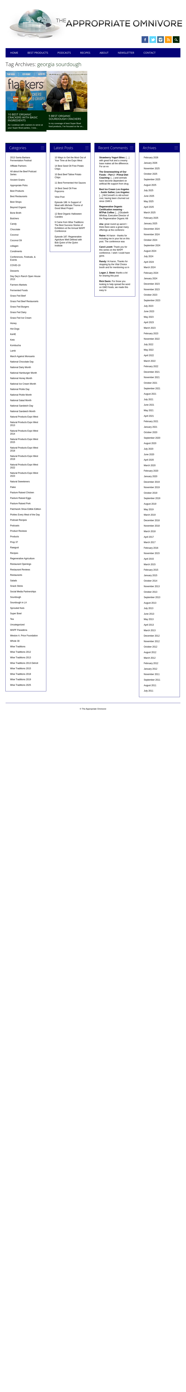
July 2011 (148, 690)
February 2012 (151, 663)
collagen (14, 246)
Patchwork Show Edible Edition (25, 509)
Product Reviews (18, 531)
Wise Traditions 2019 (20, 679)
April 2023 (149, 322)
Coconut (14, 235)
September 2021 (152, 388)
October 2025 (150, 174)
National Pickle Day (20, 389)
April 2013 (149, 625)
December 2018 (152, 520)
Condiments (16, 251)
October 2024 (150, 240)
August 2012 (150, 652)
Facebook (145, 39)
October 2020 (150, 432)
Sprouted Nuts (17, 608)
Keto (12, 340)
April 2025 (149, 207)
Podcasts (64, 52)
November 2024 (152, 234)
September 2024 (152, 245)
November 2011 (152, 674)
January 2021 (150, 427)
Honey (13, 323)
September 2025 (152, 179)
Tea (12, 619)
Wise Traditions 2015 (20, 668)
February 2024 (151, 273)
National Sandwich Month (22, 411)
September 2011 (152, 680)
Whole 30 (15, 641)
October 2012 (150, 646)
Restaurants (16, 575)
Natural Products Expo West (24, 416)
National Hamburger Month (23, 373)
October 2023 (150, 295)
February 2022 (151, 366)
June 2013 (149, 614)
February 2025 (151, 218)
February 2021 (151, 421)
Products (14, 536)
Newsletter (126, 52)
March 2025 (150, 212)
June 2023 (149, 311)
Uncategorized (17, 624)
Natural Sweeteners (20, 481)
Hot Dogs (15, 329)
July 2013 (148, 608)
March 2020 (150, 465)
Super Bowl (16, 613)
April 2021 (149, 416)
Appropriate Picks (19, 185)
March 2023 (150, 328)
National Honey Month (21, 378)
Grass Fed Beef (18, 295)
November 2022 (152, 339)
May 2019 (149, 509)
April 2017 (149, 537)
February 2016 (151, 548)
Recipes (85, 52)
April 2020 (149, 460)
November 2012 (152, 641)
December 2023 (152, 284)
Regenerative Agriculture (22, 558)
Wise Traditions (17, 646)
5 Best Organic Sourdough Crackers (65, 117)
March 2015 (150, 564)
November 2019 (152, 487)
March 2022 (150, 361)
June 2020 (149, 454)
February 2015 (151, 570)
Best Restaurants (18, 196)
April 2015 (149, 559)
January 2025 (150, 223)
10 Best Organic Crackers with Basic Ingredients (23, 117)
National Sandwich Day (21, 405)
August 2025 (150, 185)
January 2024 (150, 278)
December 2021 (152, 372)
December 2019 (152, 482)
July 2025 (148, 190)
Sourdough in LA (18, 602)
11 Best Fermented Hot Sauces (70, 183)
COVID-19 (15, 265)
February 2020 (151, 471)
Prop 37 (14, 542)
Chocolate (15, 229)
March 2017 (150, 542)
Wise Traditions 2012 (20, 652)
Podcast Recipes (18, 520)
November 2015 (152, 553)
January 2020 (150, 476)
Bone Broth (15, 213)
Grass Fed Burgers (19, 306)
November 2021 (152, 377)
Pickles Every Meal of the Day (25, 514)
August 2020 (150, 443)
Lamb (13, 350)
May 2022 (149, 350)
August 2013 (150, 603)
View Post (59, 197)
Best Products (38, 52)
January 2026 (150, 163)
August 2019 (150, 504)
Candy (13, 224)
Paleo (13, 487)
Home (14, 52)
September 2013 (152, 597)
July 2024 (148, 256)
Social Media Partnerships (23, 591)
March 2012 (150, 658)
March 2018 (150, 531)
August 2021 (150, 394)
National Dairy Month (20, 367)
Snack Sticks (16, 586)
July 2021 (148, 399)
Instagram (160, 39)
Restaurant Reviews (20, 569)
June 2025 (149, 196)
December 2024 (152, 229)
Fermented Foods (19, 290)
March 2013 (150, 630)
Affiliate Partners (18, 166)
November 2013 (152, 586)
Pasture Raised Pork (20, 503)
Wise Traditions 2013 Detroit (24, 663)
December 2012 (152, 636)
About (104, 52)
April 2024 (149, 262)
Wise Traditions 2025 (20, 685)
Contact (149, 52)
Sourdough (15, 597)
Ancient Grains (17, 180)
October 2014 (150, 581)
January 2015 (150, 575)
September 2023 (152, 300)
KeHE (13, 334)
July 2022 (148, 344)
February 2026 (151, 157)
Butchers (14, 218)
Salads (13, 580)
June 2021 (149, 405)
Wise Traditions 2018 (20, 674)
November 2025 (152, 168)
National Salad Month (21, 400)
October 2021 (150, 383)
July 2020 (148, 449)
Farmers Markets (18, 285)
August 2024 (150, 251)
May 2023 (149, 317)
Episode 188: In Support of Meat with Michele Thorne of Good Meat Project (69, 205)
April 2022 (149, 355)
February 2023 (151, 333)
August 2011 (150, 685)
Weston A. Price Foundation (24, 635)
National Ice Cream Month (23, 384)
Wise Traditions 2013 (20, 657)
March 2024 (150, 267)
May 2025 (149, 201)
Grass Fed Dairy (18, 312)
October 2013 (150, 592)
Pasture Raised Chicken (22, 492)
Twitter (152, 39)
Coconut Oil (16, 240)
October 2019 (150, 493)
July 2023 (148, 306)
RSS (168, 39)
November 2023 (152, 289)
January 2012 (150, 669)
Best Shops (16, 202)
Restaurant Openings (20, 564)
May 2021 (149, 410)
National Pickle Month (21, 395)
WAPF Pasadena (18, 630)
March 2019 (150, 515)
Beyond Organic (18, 207)
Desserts (14, 271)
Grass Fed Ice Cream (21, 318)
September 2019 (152, 498)
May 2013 (149, 619)
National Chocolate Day (22, 361)
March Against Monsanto (22, 356)
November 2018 (152, 526)
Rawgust (14, 547)
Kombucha (15, 345)
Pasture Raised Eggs (20, 498)
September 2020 (152, 438)
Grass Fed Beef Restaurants (24, 301)
